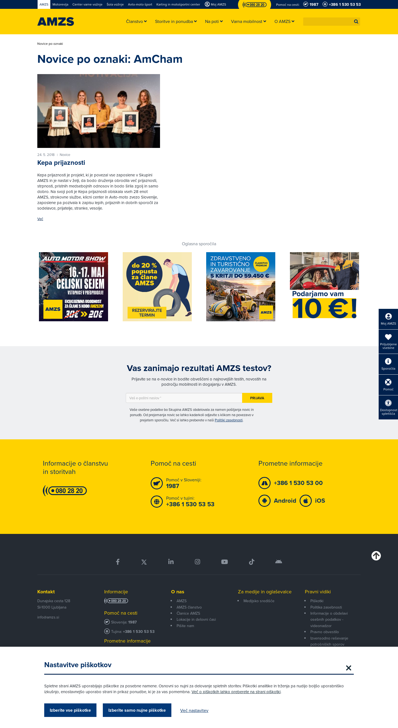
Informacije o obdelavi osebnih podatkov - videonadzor (329, 619)
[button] (356, 21)
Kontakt (46, 591)
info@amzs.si (48, 617)
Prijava (257, 398)
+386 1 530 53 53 (139, 631)
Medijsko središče (258, 601)
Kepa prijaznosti (61, 163)
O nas (177, 591)
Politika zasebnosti (326, 607)
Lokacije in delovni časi (196, 619)
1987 (132, 622)
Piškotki (316, 601)
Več (40, 219)
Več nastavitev (194, 710)
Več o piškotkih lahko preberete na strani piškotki (236, 692)
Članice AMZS (188, 613)
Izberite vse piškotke (70, 710)
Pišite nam (185, 625)
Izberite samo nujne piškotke (137, 710)
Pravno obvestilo (324, 632)
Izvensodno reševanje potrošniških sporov (329, 641)
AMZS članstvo (189, 607)
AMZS (182, 601)
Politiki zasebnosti (229, 420)
